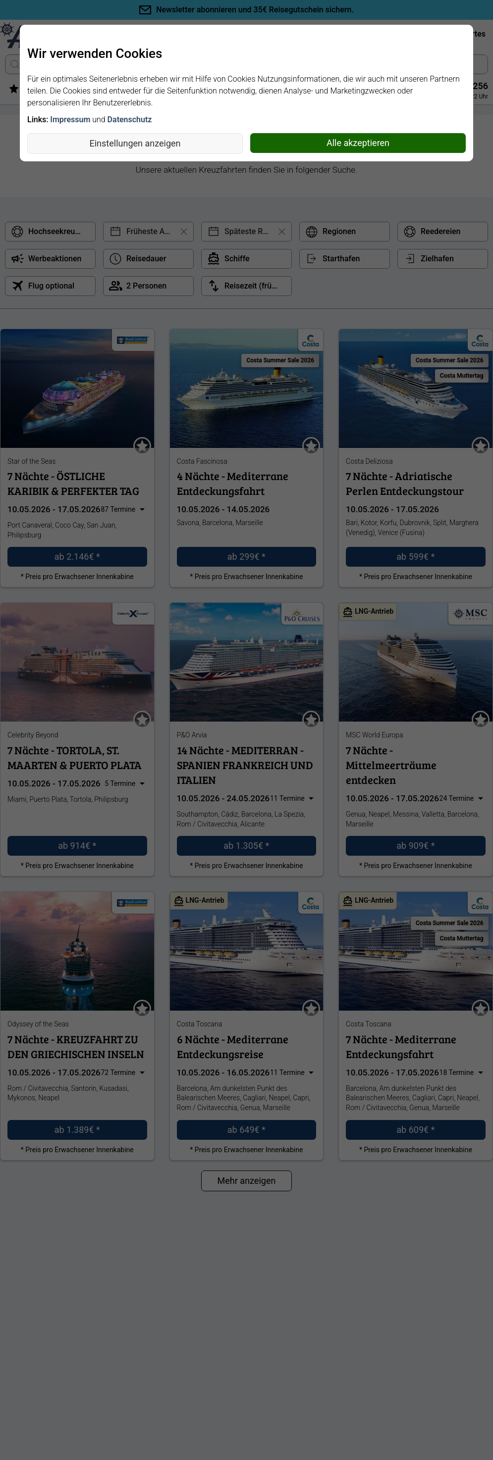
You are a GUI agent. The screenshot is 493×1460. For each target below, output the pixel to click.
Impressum (70, 119)
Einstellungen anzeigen (135, 143)
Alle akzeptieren (358, 143)
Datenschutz (130, 119)
